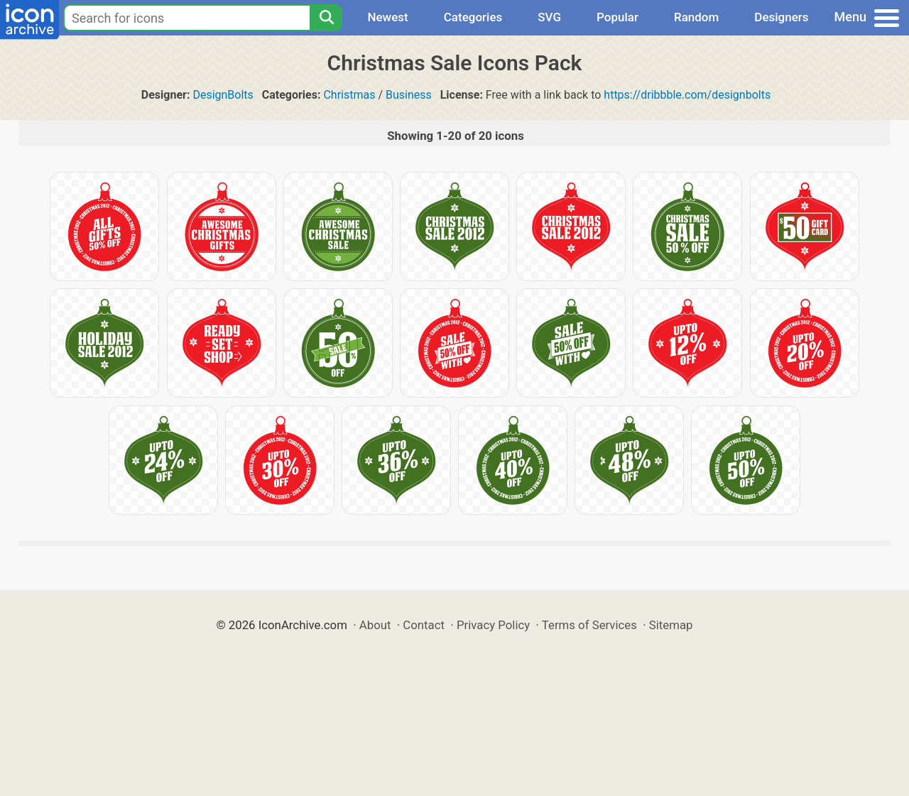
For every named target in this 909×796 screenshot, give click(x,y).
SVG (549, 17)
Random (696, 17)
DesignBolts (222, 95)
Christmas (349, 95)
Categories (473, 17)
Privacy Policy (493, 625)
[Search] (326, 17)
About (375, 625)
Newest (387, 17)
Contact (424, 625)
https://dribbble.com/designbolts (687, 95)
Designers (781, 17)
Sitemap (671, 625)
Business (409, 95)
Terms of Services (589, 625)
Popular (617, 17)
